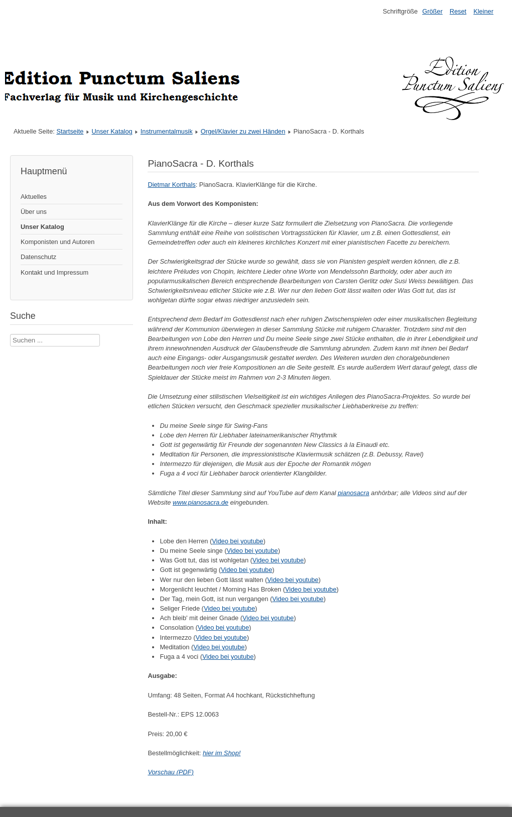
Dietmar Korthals (171, 184)
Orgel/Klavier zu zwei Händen (243, 131)
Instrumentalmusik (167, 131)
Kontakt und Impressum (54, 272)
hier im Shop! (221, 753)
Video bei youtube (237, 541)
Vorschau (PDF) (170, 772)
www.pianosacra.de (200, 502)
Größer (432, 11)
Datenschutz (38, 257)
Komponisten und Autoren (57, 242)
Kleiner (483, 11)
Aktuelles (34, 196)
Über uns (34, 211)
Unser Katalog (112, 131)
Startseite (69, 131)
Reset (458, 11)
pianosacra (353, 493)
